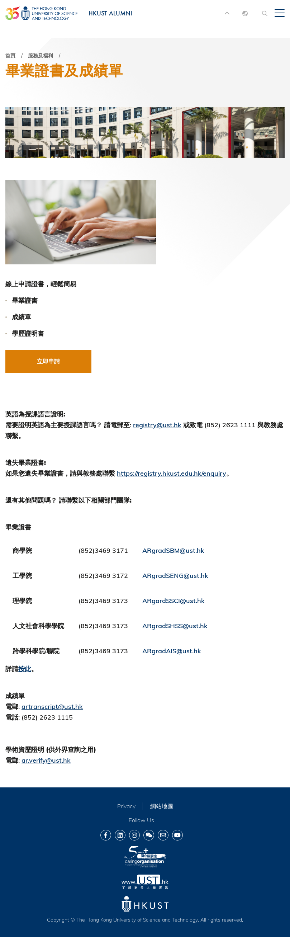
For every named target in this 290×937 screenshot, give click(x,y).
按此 (24, 669)
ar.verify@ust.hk (46, 760)
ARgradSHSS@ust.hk (175, 626)
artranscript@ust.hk (52, 706)
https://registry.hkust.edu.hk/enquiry (171, 473)
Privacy (126, 806)
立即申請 (48, 361)
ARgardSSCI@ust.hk (173, 601)
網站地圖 (161, 806)
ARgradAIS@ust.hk (171, 651)
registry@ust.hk (157, 425)
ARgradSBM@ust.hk (173, 550)
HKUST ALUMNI (110, 13)
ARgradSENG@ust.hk (175, 575)
